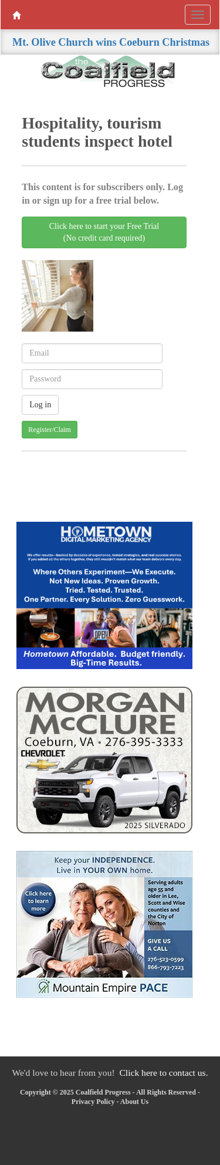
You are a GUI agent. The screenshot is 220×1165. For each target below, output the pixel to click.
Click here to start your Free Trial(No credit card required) (104, 232)
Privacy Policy (93, 1102)
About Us (134, 1102)
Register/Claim (49, 430)
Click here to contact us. (163, 1073)
